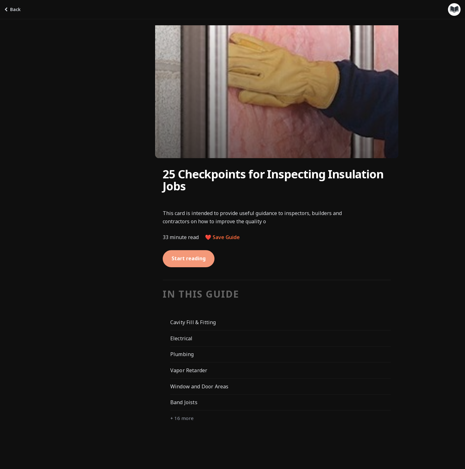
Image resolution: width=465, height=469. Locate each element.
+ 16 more (182, 418)
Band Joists (183, 402)
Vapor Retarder (188, 370)
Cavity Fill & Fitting (193, 322)
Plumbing (182, 354)
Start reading (189, 258)
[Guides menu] (454, 9)
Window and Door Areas (199, 386)
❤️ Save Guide (222, 237)
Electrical (181, 338)
